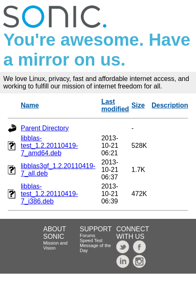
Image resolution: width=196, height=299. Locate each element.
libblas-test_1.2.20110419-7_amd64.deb (49, 146)
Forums (87, 235)
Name (30, 105)
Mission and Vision (55, 245)
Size (138, 105)
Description (170, 105)
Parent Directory (45, 128)
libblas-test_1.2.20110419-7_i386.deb (49, 194)
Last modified (115, 105)
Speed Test (91, 240)
